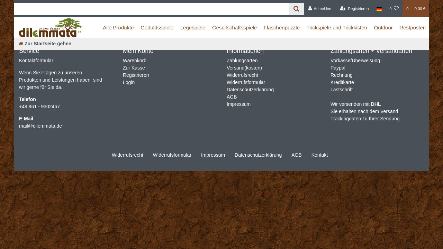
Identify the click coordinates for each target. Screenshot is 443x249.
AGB (232, 97)
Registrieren (136, 75)
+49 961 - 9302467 (39, 106)
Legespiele (193, 27)
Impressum (239, 104)
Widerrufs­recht (127, 155)
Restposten (412, 27)
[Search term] (151, 9)
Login (129, 82)
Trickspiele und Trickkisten (337, 27)
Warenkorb (134, 60)
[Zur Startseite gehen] (45, 43)
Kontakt (319, 155)
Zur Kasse (134, 68)
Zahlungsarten (242, 60)
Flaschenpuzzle (282, 27)
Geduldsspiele (157, 27)
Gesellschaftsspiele (234, 27)
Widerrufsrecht (242, 75)
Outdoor (383, 27)
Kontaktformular (36, 60)
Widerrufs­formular (172, 155)
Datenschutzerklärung (250, 89)
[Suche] (296, 9)
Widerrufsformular (246, 82)
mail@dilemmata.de (40, 126)
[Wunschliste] (394, 8)
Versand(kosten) (244, 68)
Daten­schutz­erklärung (258, 155)
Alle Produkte (118, 27)
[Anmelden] (319, 8)
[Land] (379, 8)
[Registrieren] (354, 8)
